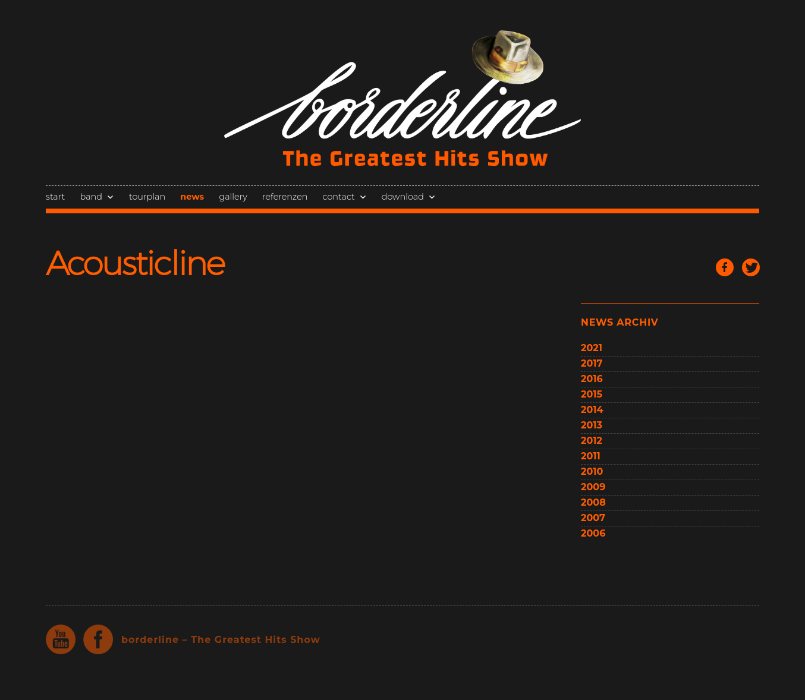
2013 (591, 425)
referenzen (284, 196)
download (403, 196)
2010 (592, 471)
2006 (593, 533)
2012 (591, 440)
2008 (593, 502)
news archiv (619, 322)
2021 (591, 348)
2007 (593, 518)
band (91, 196)
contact (339, 196)
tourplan (147, 196)
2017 (591, 363)
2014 (592, 409)
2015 (591, 394)
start (55, 196)
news (192, 196)
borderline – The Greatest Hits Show (220, 639)
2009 (593, 487)
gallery (233, 196)
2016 (592, 378)
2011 (590, 456)
